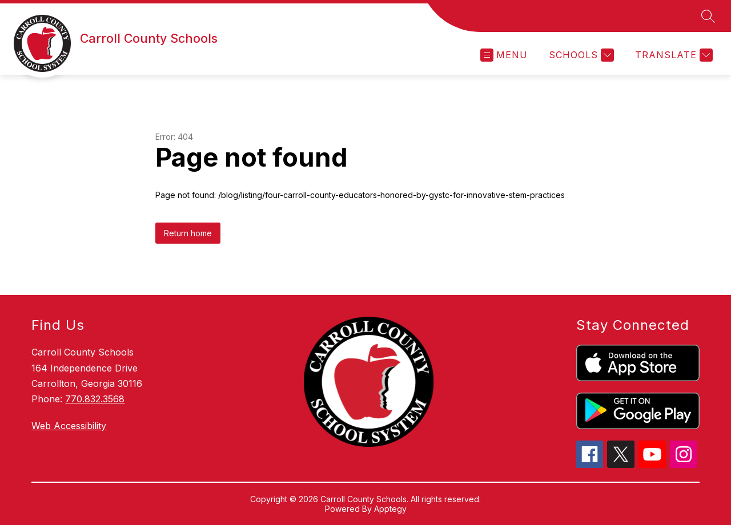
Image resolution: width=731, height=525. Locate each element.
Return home (188, 233)
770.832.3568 (94, 399)
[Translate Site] (672, 55)
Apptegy (390, 509)
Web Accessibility (68, 425)
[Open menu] (504, 55)
